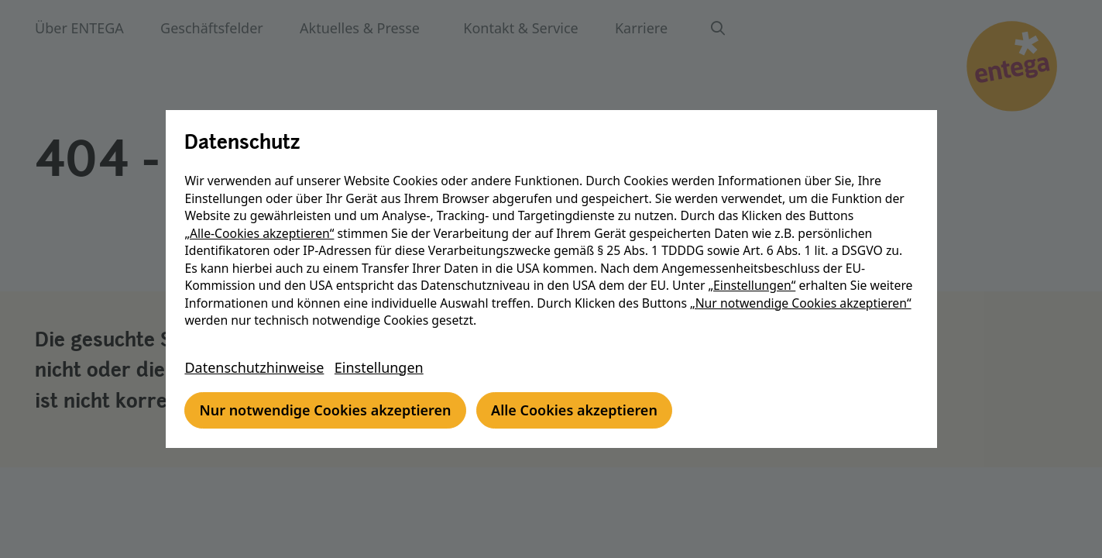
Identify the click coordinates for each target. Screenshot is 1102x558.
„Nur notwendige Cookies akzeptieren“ (802, 303)
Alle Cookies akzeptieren (576, 410)
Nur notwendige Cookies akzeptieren (327, 410)
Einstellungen (380, 367)
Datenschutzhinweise (256, 367)
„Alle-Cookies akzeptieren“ (261, 233)
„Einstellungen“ (754, 285)
